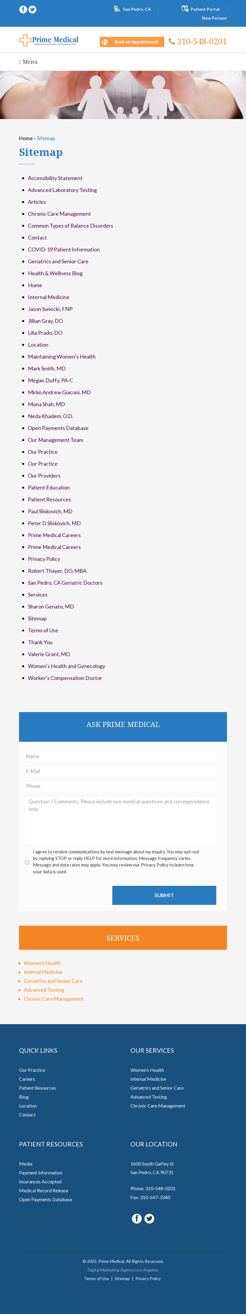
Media (25, 1163)
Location (38, 344)
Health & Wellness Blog (55, 273)
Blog (24, 1096)
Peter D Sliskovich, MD (54, 523)
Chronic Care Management (59, 213)
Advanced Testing (44, 990)
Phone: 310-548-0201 (153, 1188)
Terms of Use (43, 630)
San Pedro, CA (137, 9)
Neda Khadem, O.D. (50, 416)
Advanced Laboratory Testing (62, 190)
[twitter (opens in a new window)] (32, 9)
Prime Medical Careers (54, 535)
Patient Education (49, 487)
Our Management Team (55, 440)
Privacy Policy (44, 559)
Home (26, 138)
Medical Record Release (43, 1190)
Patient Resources (49, 499)
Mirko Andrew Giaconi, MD (59, 392)
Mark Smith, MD (47, 368)
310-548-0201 (198, 41)
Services (38, 594)
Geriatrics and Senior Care (58, 261)
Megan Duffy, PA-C (50, 380)
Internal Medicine (49, 297)
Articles (37, 201)
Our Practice (43, 451)
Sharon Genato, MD (51, 606)
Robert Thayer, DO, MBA (57, 570)
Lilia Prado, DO (45, 332)
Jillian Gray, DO (45, 320)
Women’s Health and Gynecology (66, 666)
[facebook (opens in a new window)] (23, 9)
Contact (37, 237)
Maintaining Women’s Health (62, 356)
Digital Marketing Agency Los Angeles (123, 1269)
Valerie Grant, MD (49, 654)
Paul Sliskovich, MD (50, 511)
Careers (27, 1079)
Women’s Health (42, 963)
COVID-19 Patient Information (64, 249)
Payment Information (40, 1172)
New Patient (214, 18)
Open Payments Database (58, 428)
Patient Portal (205, 9)
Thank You (40, 642)
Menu (28, 61)
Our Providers (44, 475)
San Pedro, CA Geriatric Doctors (65, 582)
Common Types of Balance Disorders (70, 225)
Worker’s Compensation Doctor (65, 678)
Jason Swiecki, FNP (50, 309)
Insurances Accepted (40, 1181)
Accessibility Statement (55, 178)
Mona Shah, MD (46, 404)
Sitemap (37, 618)
